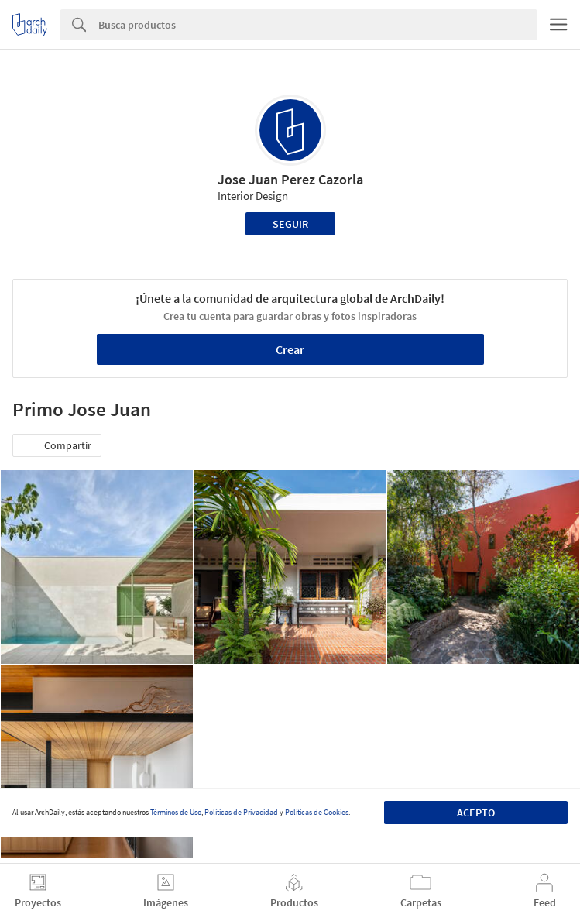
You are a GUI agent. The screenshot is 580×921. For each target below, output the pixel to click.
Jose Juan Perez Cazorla (290, 179)
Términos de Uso (175, 812)
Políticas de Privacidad (241, 812)
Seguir (290, 224)
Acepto (476, 813)
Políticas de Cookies (316, 812)
